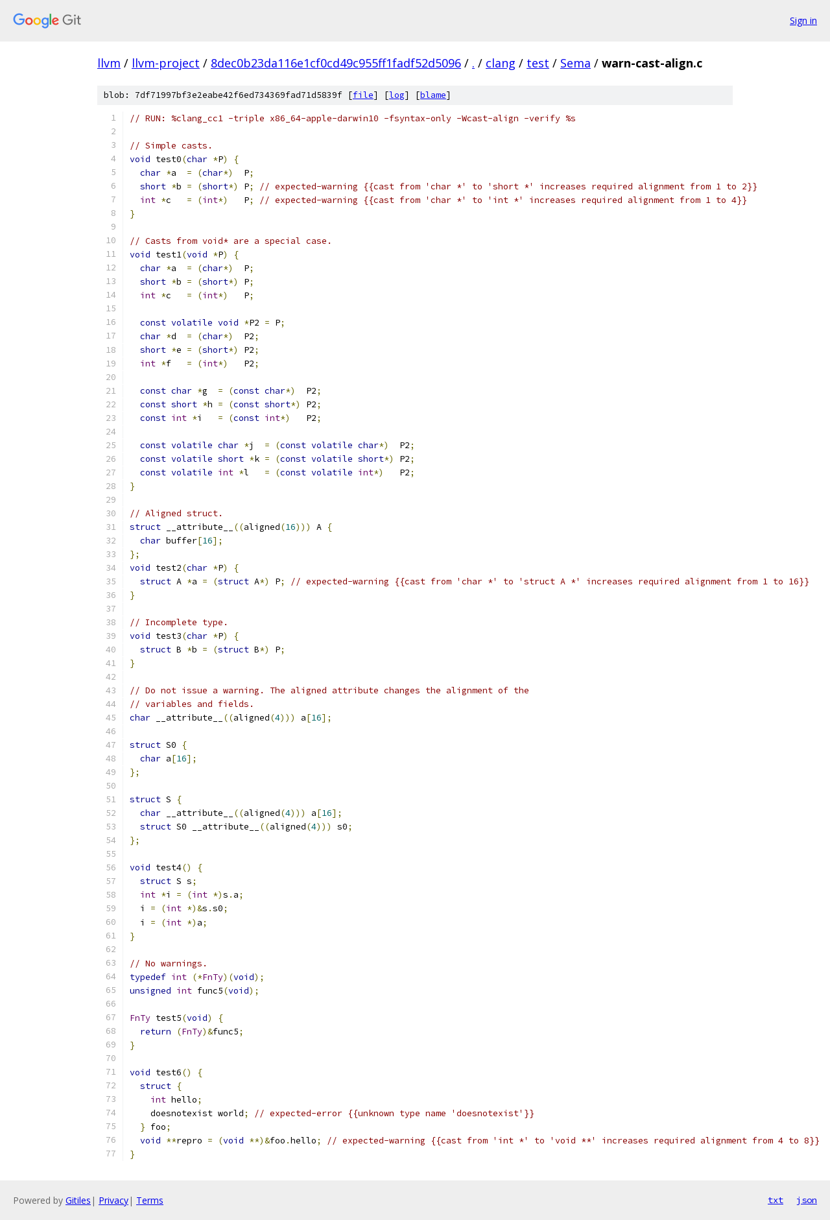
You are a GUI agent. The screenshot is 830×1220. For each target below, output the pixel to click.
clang (501, 63)
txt (775, 1200)
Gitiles (78, 1200)
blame (433, 95)
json (806, 1200)
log (397, 95)
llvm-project (166, 63)
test (538, 63)
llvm (109, 63)
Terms (149, 1200)
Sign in (803, 20)
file (363, 95)
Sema (575, 63)
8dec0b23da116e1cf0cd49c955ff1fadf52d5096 (336, 63)
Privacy (113, 1200)
